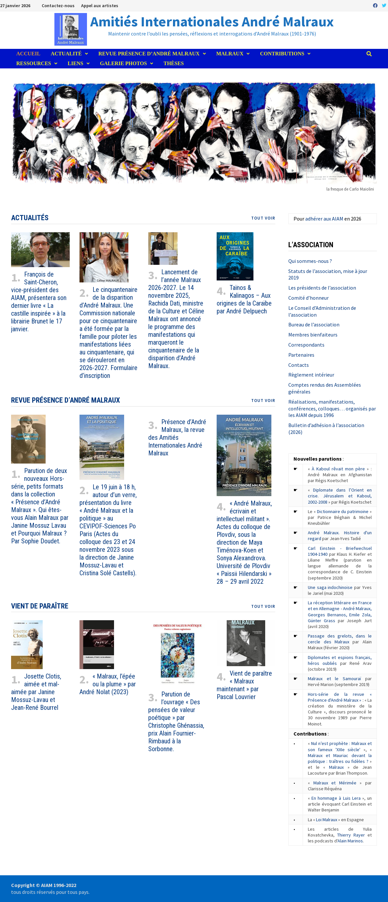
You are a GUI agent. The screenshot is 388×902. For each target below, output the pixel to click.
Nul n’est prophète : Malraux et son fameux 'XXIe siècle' (340, 746)
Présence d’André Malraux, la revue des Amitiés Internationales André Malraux (177, 437)
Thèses (174, 63)
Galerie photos (123, 63)
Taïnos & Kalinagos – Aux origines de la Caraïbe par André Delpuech (244, 299)
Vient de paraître (39, 606)
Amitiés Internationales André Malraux (212, 21)
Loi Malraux (326, 820)
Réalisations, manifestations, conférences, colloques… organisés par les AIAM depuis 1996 (332, 408)
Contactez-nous (58, 5)
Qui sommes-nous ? (310, 261)
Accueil (28, 53)
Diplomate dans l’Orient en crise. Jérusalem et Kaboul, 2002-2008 (340, 496)
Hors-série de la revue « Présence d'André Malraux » (340, 697)
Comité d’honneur (308, 297)
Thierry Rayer (351, 835)
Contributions (282, 53)
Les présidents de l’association (322, 287)
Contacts (298, 365)
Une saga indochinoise (330, 587)
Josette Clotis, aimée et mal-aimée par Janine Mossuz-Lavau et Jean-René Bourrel (36, 691)
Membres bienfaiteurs (313, 334)
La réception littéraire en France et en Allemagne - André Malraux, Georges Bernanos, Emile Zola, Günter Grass (340, 611)
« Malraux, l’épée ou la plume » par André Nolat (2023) (107, 684)
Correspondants (306, 344)
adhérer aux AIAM (324, 218)
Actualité (66, 53)
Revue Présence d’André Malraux (149, 53)
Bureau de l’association (313, 324)
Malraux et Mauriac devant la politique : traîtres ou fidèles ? (340, 758)
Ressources (33, 63)
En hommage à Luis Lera (336, 798)
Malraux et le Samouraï (334, 678)
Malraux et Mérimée (334, 783)
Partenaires (301, 354)
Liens (75, 63)
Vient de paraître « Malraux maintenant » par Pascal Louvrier (244, 685)
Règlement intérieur (311, 374)
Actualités (30, 218)
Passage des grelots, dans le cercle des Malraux (340, 639)
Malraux (230, 53)
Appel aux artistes (99, 5)
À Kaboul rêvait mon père (338, 469)
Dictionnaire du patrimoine (343, 511)
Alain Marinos (350, 841)
